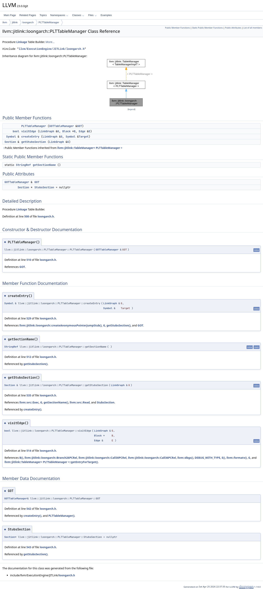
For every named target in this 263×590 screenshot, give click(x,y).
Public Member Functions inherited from (62, 148)
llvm (5, 22)
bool (16, 131)
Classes (78, 15)
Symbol (11, 136)
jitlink (15, 22)
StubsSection (44, 187)
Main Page (10, 15)
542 (28, 508)
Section (10, 142)
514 (28, 450)
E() (223, 457)
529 (28, 318)
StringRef (23, 165)
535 (28, 395)
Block (66, 131)
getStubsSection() (118, 325)
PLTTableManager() (61, 516)
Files (92, 15)
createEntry (30, 136)
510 (28, 260)
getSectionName (44, 165)
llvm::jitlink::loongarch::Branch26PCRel (51, 457)
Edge (82, 131)
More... (50, 42)
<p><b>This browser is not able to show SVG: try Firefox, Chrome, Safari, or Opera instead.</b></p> (131, 82)
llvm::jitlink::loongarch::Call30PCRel (103, 457)
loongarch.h (46, 216)
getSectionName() (56, 402)
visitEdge (28, 131)
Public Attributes (233, 27)
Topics (43, 15)
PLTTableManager (48, 22)
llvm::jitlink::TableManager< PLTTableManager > (89, 148)
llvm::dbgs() (185, 457)
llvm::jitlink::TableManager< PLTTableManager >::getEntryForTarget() (51, 462)
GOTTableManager (61, 126)
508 (26, 216)
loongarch (28, 22)
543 (28, 547)
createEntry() (32, 409)
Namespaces (59, 15)
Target (84, 136)
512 (28, 357)
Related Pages (27, 15)
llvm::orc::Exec (29, 402)
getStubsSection (33, 142)
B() (21, 457)
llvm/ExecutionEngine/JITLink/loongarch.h (51, 49)
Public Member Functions (177, 27)
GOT (79, 126)
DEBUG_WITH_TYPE (207, 457)
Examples (106, 15)
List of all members (252, 27)
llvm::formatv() (236, 457)
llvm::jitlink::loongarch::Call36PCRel (152, 457)
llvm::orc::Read (80, 402)
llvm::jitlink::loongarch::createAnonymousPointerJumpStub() (60, 325)
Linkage (21, 42)
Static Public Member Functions (207, 27)
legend (131, 109)
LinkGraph (46, 131)
